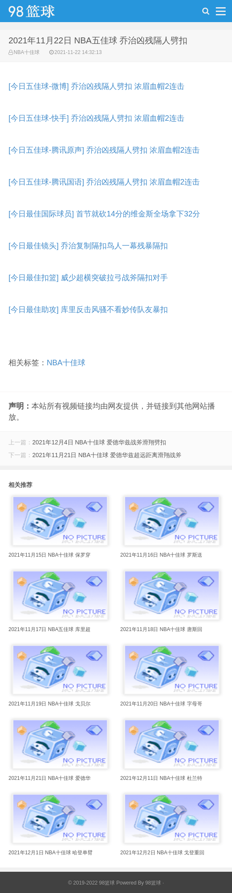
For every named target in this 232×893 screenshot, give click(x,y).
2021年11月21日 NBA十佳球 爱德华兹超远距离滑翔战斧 (106, 455)
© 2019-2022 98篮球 (91, 883)
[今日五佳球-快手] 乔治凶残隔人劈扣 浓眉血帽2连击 (96, 118)
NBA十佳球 (27, 52)
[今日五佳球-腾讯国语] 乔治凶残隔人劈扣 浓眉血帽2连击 (104, 182)
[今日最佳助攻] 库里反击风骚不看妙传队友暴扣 (88, 309)
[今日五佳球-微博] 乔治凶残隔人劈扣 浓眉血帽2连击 (96, 86)
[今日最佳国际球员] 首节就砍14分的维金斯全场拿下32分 (104, 214)
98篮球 (153, 883)
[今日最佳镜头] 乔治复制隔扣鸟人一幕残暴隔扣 (88, 246)
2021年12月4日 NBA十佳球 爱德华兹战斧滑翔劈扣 (99, 442)
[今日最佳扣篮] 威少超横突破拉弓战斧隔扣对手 (88, 277)
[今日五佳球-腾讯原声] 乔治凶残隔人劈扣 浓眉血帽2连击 (104, 150)
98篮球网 (42, 13)
